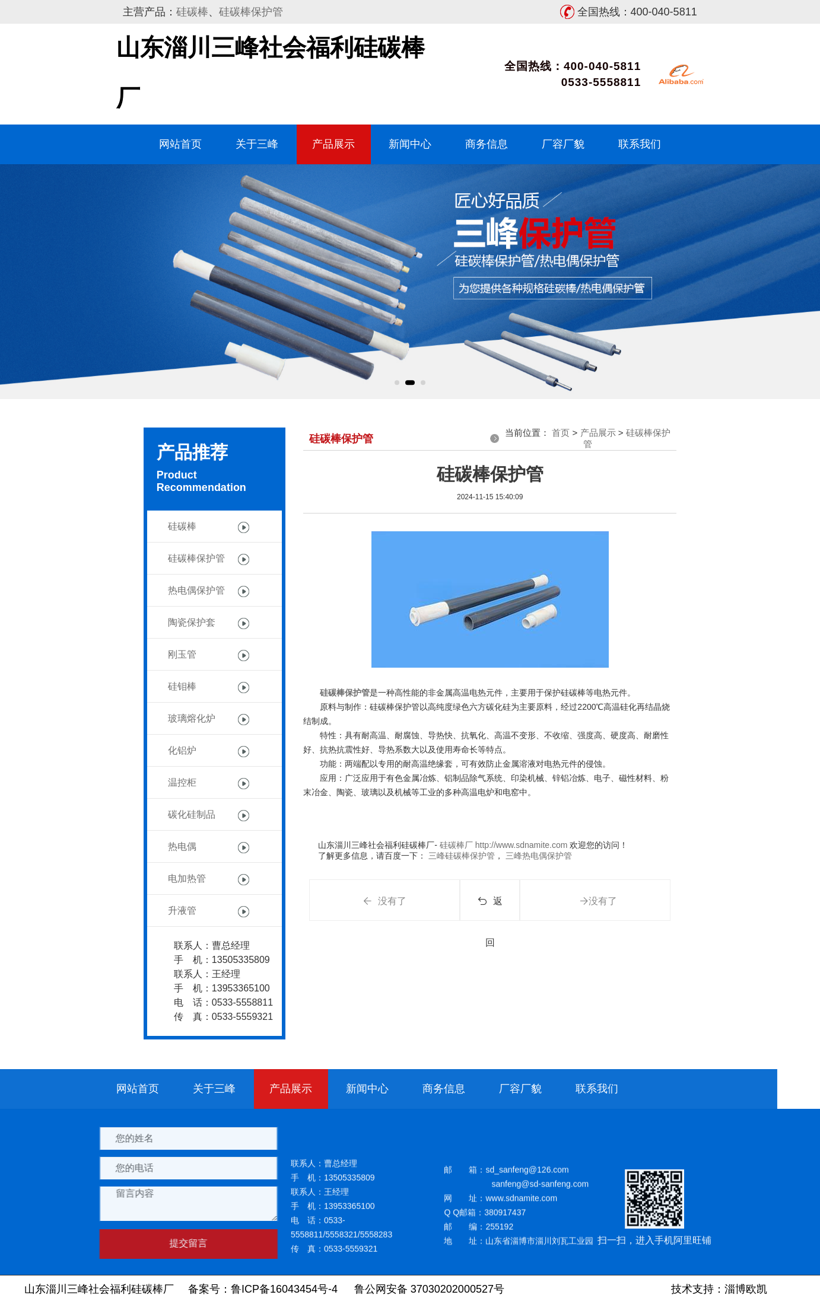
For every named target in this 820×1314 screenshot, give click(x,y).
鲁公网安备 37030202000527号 (429, 1289)
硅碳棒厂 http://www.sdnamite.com (502, 845)
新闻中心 (410, 144)
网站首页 (180, 144)
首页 (561, 433)
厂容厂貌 (563, 144)
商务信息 (486, 144)
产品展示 (333, 144)
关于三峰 (257, 144)
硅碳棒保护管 (251, 12)
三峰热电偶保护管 (537, 855)
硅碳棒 (192, 12)
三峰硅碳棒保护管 (460, 855)
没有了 (384, 901)
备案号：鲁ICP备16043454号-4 (263, 1289)
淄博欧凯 (745, 1289)
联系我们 (639, 144)
